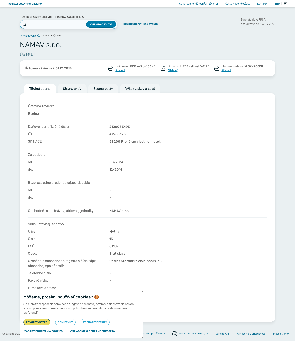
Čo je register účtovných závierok (198, 3)
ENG (277, 3)
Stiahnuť (120, 70)
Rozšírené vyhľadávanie (140, 24)
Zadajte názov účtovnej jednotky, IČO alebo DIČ (53, 17)
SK (285, 3)
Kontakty (262, 3)
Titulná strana (40, 89)
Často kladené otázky (237, 3)
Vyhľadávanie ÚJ (31, 35)
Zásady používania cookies (43, 331)
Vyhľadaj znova (101, 24)
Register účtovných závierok (25, 3)
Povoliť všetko (37, 322)
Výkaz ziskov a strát (140, 89)
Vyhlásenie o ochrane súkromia (92, 331)
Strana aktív (72, 89)
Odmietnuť (65, 322)
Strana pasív (103, 89)
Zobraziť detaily (95, 322)
